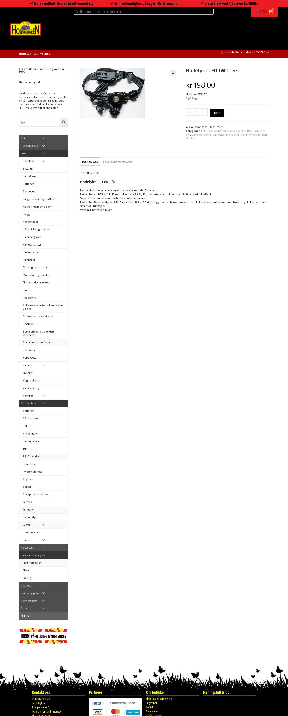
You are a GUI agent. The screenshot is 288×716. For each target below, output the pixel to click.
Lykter (216, 134)
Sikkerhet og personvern (159, 699)
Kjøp (217, 112)
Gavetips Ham (244, 130)
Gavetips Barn (226, 130)
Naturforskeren (230, 134)
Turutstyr (191, 138)
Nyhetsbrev (152, 711)
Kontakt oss (152, 707)
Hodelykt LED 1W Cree (256, 52)
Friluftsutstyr (209, 130)
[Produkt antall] (196, 112)
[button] (173, 73)
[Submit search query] (210, 12)
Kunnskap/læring (201, 134)
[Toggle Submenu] (43, 138)
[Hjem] (221, 52)
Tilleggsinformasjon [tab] (117, 161)
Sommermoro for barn (254, 134)
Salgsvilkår (151, 703)
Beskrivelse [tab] (90, 161)
